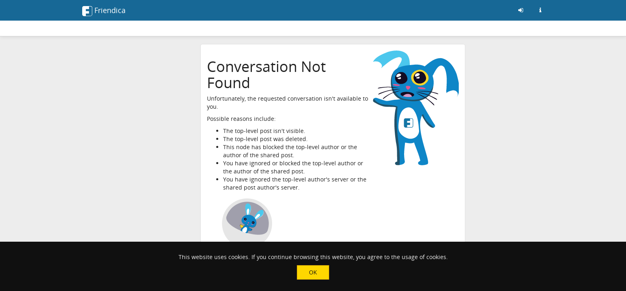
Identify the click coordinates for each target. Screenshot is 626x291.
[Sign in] (520, 10)
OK (313, 272)
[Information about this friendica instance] (540, 10)
